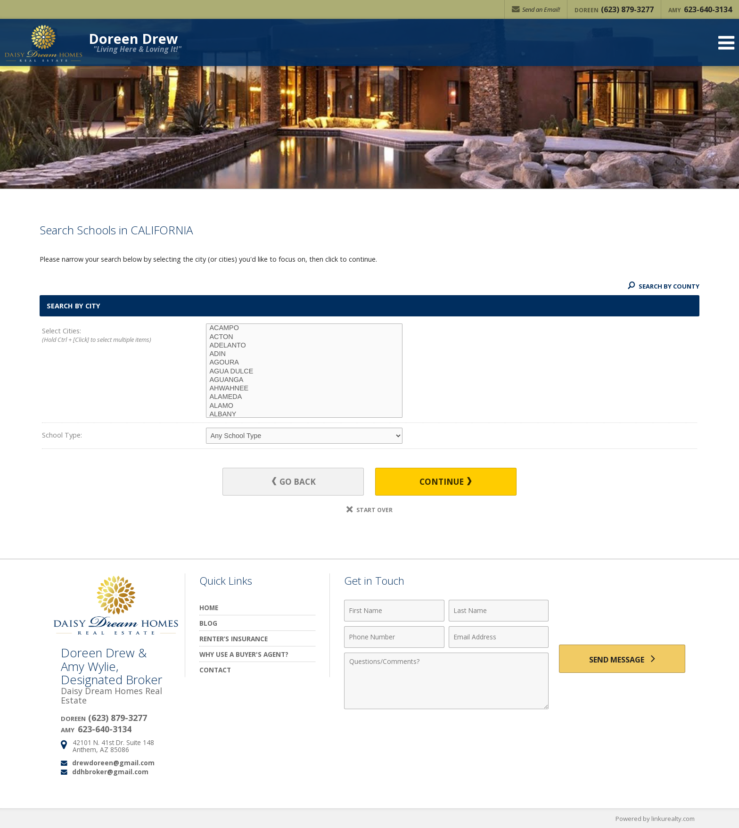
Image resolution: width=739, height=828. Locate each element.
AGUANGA (304, 380)
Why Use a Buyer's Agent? (243, 654)
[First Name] (394, 610)
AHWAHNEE (304, 388)
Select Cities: (107, 335)
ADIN (304, 354)
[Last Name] (499, 610)
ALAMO (304, 406)
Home (208, 607)
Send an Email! (536, 9)
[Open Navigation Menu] (726, 42)
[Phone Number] (394, 637)
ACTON (304, 337)
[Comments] (446, 681)
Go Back (294, 481)
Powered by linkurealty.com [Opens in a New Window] (655, 818)
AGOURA (304, 362)
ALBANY (304, 414)
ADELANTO (304, 345)
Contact (215, 669)
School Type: (62, 435)
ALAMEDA (304, 397)
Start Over (369, 510)
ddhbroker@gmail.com (110, 771)
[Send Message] (622, 659)
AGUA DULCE (304, 371)
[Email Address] (499, 637)
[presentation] (622, 616)
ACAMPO (304, 328)
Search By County (663, 286)
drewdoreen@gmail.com (113, 762)
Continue (445, 481)
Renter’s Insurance (233, 638)
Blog (208, 623)
